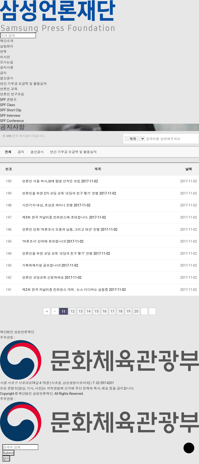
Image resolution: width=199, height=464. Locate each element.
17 (112, 311)
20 (136, 311)
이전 (54, 311)
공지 (3, 73)
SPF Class (7, 105)
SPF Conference (12, 121)
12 (72, 311)
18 (120, 311)
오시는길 (6, 62)
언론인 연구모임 (12, 94)
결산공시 (6, 78)
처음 (46, 311)
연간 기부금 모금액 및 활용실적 (23, 84)
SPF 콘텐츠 (8, 100)
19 (128, 311)
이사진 (5, 57)
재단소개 (6, 41)
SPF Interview (10, 115)
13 (81, 311)
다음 (144, 311)
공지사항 (6, 67)
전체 (8, 152)
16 (104, 311)
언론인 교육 (8, 89)
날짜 (188, 169)
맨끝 (152, 311)
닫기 (6, 458)
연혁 (3, 52)
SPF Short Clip (10, 110)
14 (88, 311)
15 (97, 311)
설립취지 (6, 46)
